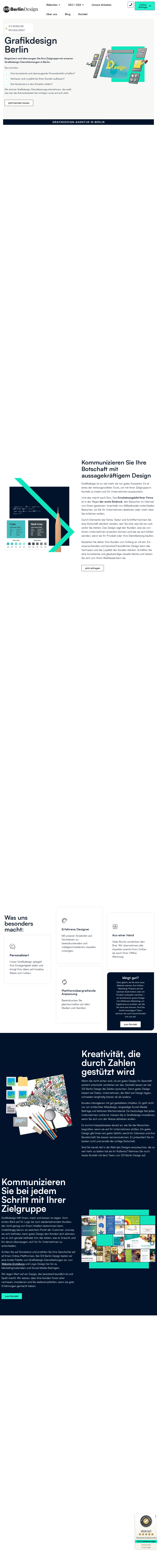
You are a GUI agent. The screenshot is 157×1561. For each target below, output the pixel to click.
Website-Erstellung (13, 1263)
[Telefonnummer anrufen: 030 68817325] (131, 5)
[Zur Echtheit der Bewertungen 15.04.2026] (146, 1546)
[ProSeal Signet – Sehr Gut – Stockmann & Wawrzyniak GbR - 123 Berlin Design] (146, 1527)
